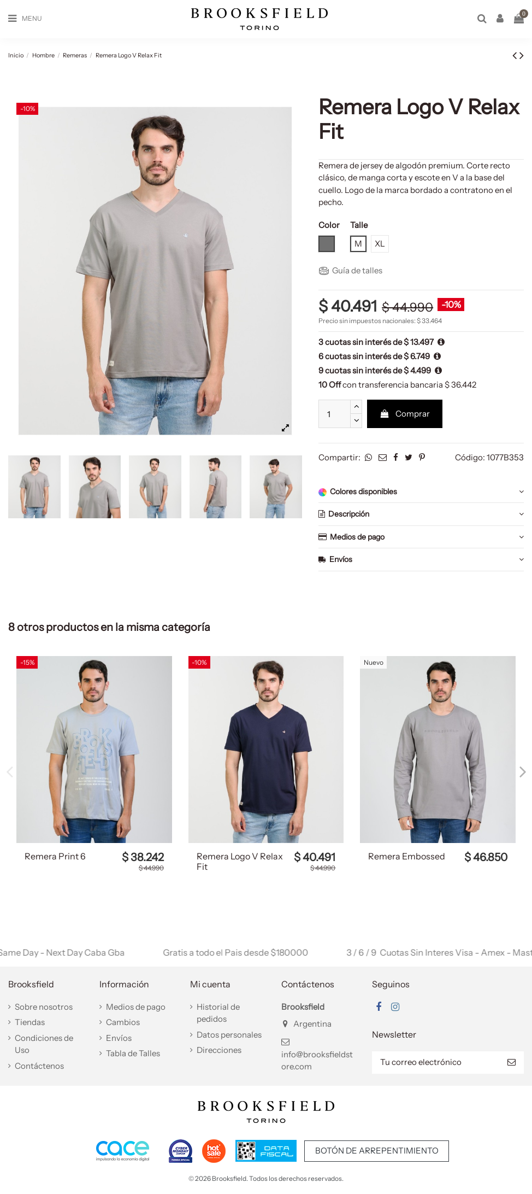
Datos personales (229, 1034)
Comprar (405, 413)
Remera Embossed (406, 856)
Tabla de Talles (133, 1053)
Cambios (123, 1022)
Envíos (421, 559)
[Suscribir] (511, 1062)
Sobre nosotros (44, 1007)
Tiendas (30, 1022)
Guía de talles (350, 270)
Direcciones (219, 1050)
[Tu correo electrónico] (435, 1062)
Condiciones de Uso (44, 1044)
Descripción (421, 514)
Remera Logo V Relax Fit (240, 861)
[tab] (421, 492)
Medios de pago (421, 537)
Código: (470, 457)
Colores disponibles (421, 491)
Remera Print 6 (55, 856)
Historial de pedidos (218, 1013)
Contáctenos (39, 1066)
